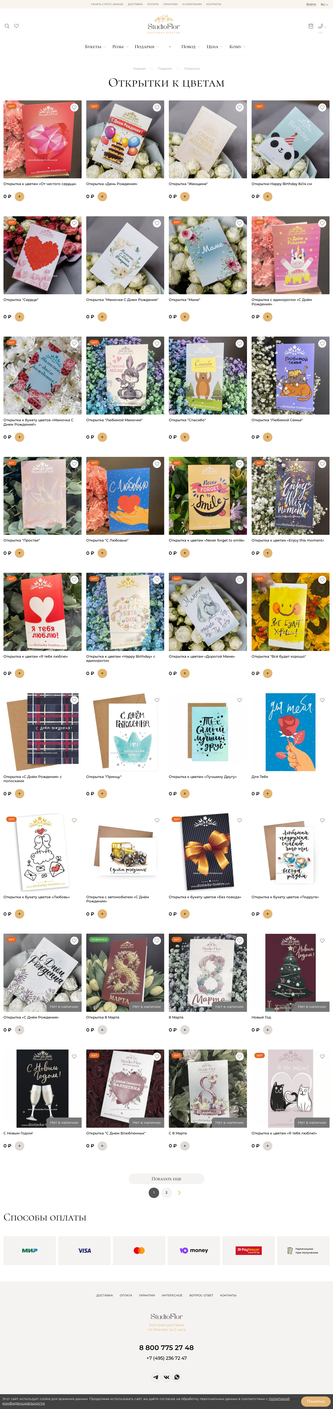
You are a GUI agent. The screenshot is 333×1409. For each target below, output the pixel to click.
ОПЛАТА (126, 1295)
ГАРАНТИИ (147, 1295)
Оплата (153, 4)
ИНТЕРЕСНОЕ (172, 1295)
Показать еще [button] (166, 1179)
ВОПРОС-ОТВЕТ (201, 1295)
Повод (188, 47)
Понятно (316, 1401)
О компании (192, 4)
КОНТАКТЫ (228, 1295)
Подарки (144, 47)
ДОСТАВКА (104, 1295)
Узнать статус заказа (107, 4)
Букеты (93, 47)
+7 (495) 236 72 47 (166, 1358)
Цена (212, 47)
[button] (7, 25)
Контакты (213, 4)
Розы (117, 47)
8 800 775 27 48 (166, 1348)
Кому (235, 47)
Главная (139, 68)
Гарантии (170, 4)
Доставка (135, 4)
